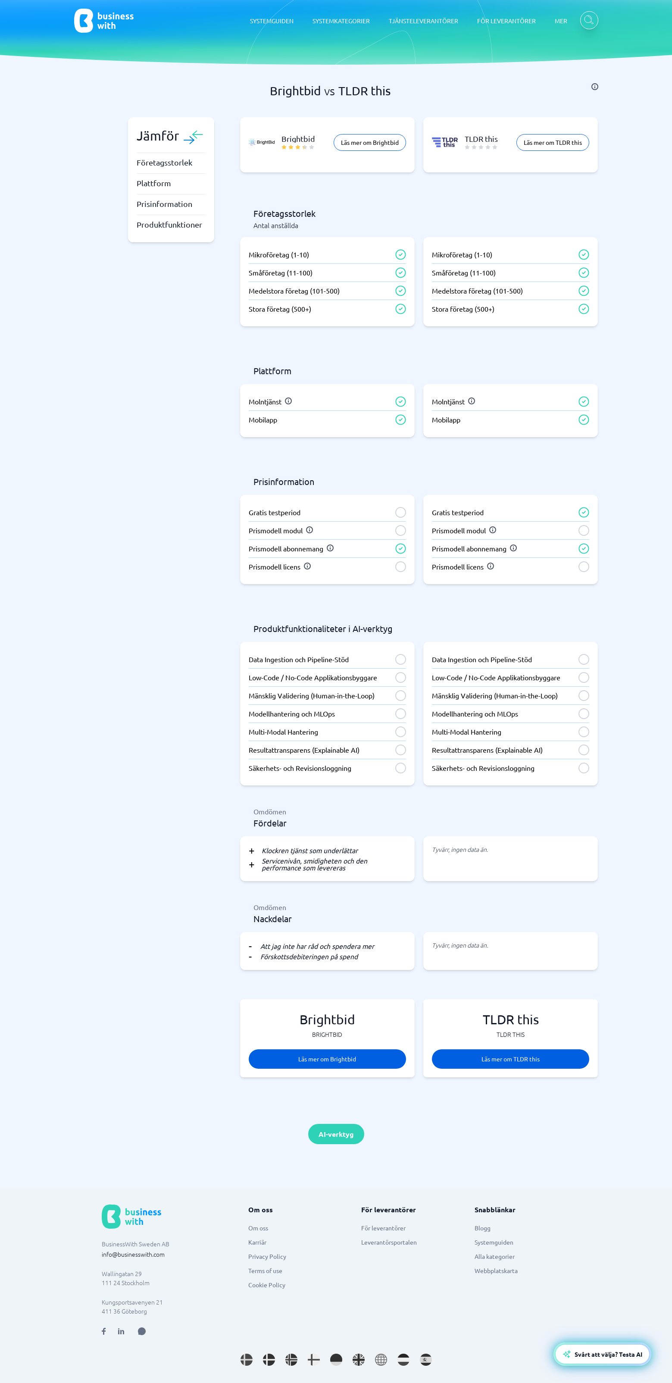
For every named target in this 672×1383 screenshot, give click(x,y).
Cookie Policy (266, 1285)
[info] (594, 86)
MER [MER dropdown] (561, 21)
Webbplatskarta (496, 1270)
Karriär (257, 1242)
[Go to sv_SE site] (247, 1360)
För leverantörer (383, 1228)
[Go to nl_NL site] (403, 1360)
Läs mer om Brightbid (370, 142)
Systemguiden (494, 1242)
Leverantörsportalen (389, 1242)
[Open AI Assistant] (142, 1331)
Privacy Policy (267, 1256)
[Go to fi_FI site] (314, 1360)
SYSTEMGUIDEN (272, 21)
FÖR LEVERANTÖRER (506, 21)
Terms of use (265, 1270)
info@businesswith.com (133, 1254)
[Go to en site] (381, 1360)
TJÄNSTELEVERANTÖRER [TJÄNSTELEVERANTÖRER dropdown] (423, 21)
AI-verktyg (336, 1134)
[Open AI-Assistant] (602, 1354)
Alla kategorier (495, 1256)
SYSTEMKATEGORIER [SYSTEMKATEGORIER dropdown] (341, 21)
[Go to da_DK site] (269, 1360)
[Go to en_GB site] (359, 1360)
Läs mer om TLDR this (553, 142)
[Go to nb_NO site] (291, 1360)
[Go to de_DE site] (336, 1360)
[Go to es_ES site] (426, 1360)
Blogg (483, 1228)
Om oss (258, 1228)
